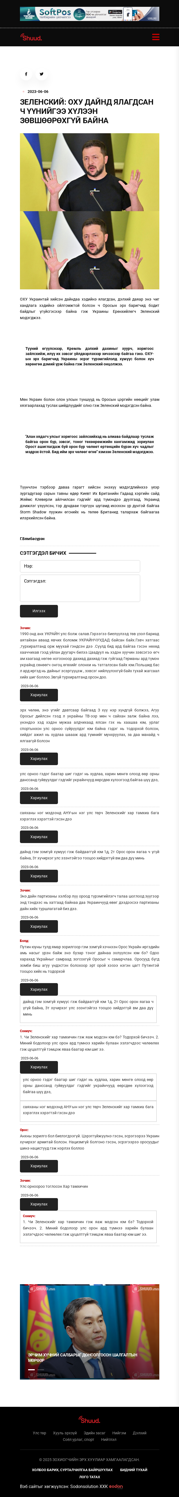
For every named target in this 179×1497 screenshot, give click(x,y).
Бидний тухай (133, 1470)
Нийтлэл (108, 1439)
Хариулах (39, 695)
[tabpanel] (89, 1332)
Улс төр (39, 1433)
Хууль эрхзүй (65, 1433)
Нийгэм (119, 1433)
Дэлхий (139, 1433)
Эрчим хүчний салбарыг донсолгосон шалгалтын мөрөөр (82, 1358)
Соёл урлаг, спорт (78, 1439)
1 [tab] (31, 1262)
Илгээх (39, 611)
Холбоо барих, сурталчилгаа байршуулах (72, 1470)
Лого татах (89, 1477)
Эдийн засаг (94, 1433)
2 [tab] (40, 1369)
